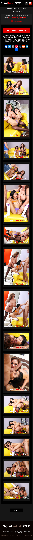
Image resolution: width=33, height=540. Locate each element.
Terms (4, 531)
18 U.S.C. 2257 (10, 531)
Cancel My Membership (21, 532)
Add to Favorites (16, 21)
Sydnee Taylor (18, 17)
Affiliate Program (19, 531)
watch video (16, 30)
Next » (18, 510)
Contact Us (27, 531)
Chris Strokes (26, 17)
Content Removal (10, 532)
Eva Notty (11, 17)
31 (17, 18)
